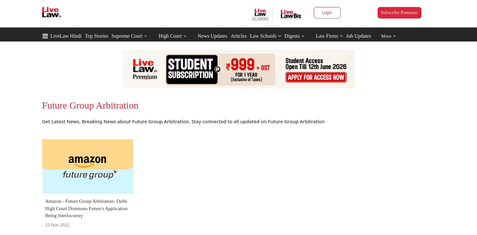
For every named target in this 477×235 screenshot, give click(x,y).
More (388, 36)
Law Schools (265, 36)
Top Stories (96, 36)
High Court (169, 36)
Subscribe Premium (399, 12)
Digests (292, 36)
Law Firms (329, 36)
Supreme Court (127, 36)
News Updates (212, 36)
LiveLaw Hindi (66, 36)
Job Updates (358, 36)
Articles (238, 36)
